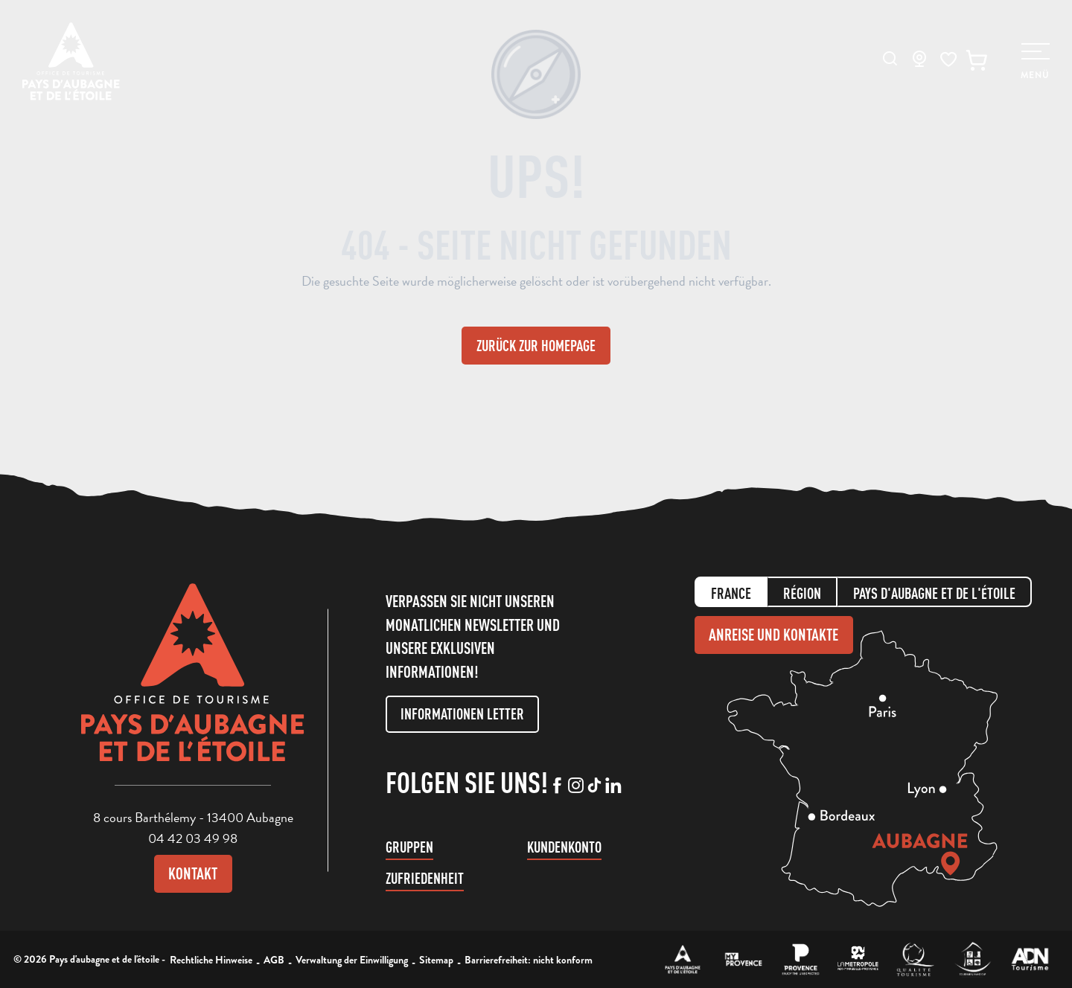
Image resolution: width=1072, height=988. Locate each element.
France (731, 593)
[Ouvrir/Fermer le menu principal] (1035, 61)
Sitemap (436, 959)
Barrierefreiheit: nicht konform (529, 959)
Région (802, 593)
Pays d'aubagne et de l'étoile (934, 593)
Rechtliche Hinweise (211, 959)
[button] (890, 58)
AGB (274, 959)
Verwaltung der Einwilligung (352, 959)
